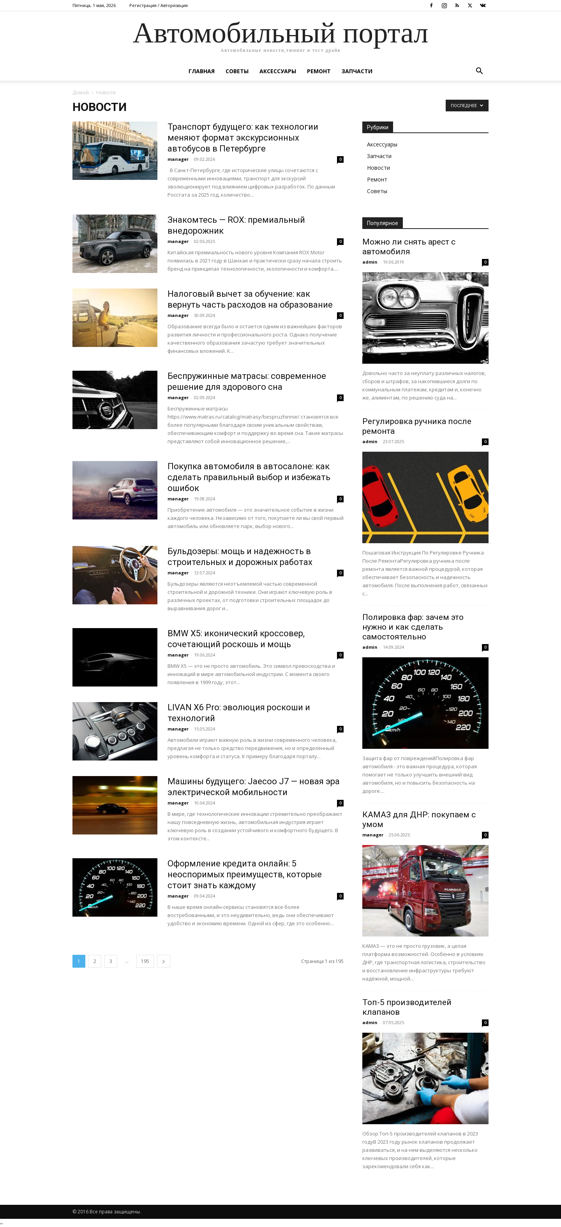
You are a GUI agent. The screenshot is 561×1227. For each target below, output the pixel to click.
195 (145, 961)
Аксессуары (277, 71)
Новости (378, 167)
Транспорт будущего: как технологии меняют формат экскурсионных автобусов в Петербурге (243, 137)
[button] (479, 72)
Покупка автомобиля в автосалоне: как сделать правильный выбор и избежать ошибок (249, 477)
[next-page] (163, 961)
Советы (237, 71)
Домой (80, 92)
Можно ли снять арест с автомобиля (408, 246)
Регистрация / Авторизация (158, 5)
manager (178, 159)
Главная (202, 71)
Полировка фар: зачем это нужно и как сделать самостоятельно (413, 627)
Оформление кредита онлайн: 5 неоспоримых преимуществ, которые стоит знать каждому (245, 874)
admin (370, 262)
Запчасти (357, 71)
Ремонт (319, 71)
